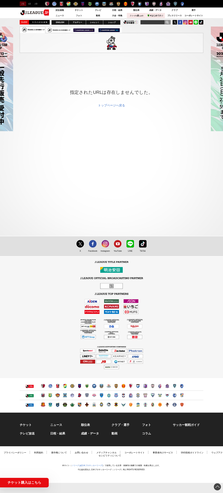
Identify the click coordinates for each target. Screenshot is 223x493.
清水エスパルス (118, 3)
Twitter (175, 22)
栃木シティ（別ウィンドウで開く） (87, 395)
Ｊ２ (29, 3)
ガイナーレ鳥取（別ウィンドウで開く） (123, 404)
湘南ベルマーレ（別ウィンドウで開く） (108, 395)
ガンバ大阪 (139, 3)
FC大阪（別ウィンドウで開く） (108, 404)
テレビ (98, 10)
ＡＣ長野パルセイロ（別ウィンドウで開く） (79, 404)
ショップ (112, 22)
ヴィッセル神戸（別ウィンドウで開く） (152, 386)
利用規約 (38, 452)
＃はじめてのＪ (155, 15)
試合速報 (60, 10)
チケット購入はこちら (24, 482)
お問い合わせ (81, 452)
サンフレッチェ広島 (168, 3)
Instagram (185, 22)
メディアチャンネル (106, 452)
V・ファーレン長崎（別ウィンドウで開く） (182, 386)
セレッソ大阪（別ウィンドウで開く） (145, 386)
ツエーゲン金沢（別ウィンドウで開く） (87, 404)
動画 (98, 15)
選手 (194, 10)
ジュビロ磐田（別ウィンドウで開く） (138, 395)
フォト (79, 15)
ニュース (60, 15)
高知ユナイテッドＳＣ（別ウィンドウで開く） (152, 404)
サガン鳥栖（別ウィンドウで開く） (167, 395)
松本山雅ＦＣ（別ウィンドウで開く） (72, 404)
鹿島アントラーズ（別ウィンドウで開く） (43, 386)
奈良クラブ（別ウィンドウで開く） (116, 404)
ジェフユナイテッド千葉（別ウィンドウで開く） (65, 386)
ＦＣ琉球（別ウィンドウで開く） (182, 404)
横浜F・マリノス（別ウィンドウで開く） (108, 386)
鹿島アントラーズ (47, 3)
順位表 (136, 10)
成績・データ (155, 10)
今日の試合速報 (40, 22)
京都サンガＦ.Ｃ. (132, 3)
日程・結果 (117, 10)
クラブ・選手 (120, 424)
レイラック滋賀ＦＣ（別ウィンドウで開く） (101, 404)
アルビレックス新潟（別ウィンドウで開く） (123, 395)
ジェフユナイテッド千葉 (68, 3)
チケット (79, 10)
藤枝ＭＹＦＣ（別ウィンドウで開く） (145, 395)
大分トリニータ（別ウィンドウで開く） (174, 395)
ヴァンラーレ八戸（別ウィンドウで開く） (50, 395)
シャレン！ (94, 22)
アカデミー (77, 22)
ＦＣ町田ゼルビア (97, 3)
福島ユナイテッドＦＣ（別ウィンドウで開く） (43, 404)
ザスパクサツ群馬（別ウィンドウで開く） (57, 404)
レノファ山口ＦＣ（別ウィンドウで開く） (130, 404)
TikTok (201, 22)
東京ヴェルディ (90, 3)
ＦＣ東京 (82, 3)
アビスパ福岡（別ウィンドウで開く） (174, 386)
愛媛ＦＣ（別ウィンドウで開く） (145, 404)
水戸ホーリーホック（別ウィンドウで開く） (50, 386)
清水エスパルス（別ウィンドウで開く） (116, 386)
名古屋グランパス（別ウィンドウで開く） (123, 386)
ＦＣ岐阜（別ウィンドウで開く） (94, 404)
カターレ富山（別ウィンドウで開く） (130, 395)
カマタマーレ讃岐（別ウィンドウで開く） (138, 404)
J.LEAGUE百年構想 (130, 22)
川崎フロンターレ (104, 3)
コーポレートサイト (193, 15)
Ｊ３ (35, 3)
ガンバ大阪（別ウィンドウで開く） (138, 386)
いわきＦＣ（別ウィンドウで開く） (79, 395)
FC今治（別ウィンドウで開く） (160, 395)
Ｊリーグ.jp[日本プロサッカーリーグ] (87, 465)
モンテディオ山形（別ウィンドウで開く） (72, 395)
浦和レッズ (61, 3)
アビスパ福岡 (175, 3)
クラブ (174, 10)
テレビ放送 (27, 433)
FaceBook (180, 22)
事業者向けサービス (163, 452)
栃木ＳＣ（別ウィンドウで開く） (50, 404)
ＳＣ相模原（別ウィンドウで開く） (65, 404)
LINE (196, 22)
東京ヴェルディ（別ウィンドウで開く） (87, 386)
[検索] (167, 22)
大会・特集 (117, 15)
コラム (146, 433)
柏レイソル (75, 3)
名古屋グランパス (125, 3)
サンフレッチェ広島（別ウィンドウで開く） (167, 386)
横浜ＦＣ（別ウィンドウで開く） (101, 395)
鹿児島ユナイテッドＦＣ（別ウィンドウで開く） (174, 404)
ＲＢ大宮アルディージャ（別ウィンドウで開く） (94, 395)
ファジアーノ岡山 (161, 3)
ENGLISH (60, 22)
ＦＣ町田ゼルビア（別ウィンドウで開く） (94, 386)
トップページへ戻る (111, 105)
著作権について (59, 452)
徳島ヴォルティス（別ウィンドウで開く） (152, 395)
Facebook (92, 251)
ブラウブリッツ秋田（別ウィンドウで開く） (65, 395)
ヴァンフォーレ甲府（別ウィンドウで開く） (116, 395)
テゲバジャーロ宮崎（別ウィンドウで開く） (182, 395)
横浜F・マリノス (111, 3)
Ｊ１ (22, 3)
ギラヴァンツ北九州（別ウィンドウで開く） (160, 404)
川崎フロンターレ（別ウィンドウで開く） (101, 386)
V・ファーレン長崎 (182, 3)
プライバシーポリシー (15, 452)
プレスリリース (174, 15)
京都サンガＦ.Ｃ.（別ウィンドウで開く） (130, 386)
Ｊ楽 (136, 15)
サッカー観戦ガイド (186, 424)
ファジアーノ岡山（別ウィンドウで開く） (160, 386)
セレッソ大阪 (146, 3)
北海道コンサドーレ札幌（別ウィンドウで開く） (43, 395)
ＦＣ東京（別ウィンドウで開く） (79, 386)
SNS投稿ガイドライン (192, 452)
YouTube (190, 22)
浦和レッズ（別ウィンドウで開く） (57, 386)
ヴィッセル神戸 (154, 3)
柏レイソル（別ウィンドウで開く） (72, 386)
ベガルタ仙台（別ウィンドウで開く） (57, 395)
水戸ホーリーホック (54, 3)
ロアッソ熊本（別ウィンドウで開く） (167, 404)
